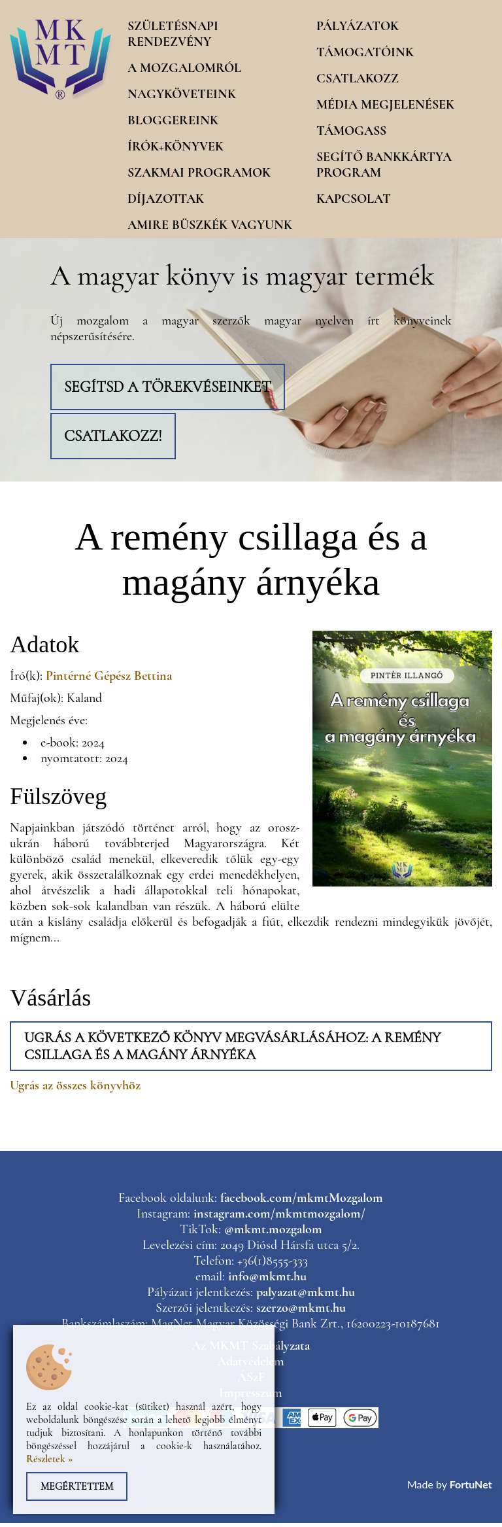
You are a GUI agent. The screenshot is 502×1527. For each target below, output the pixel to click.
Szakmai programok (199, 173)
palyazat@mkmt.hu (305, 1296)
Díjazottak (165, 199)
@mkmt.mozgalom (273, 1233)
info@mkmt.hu (267, 1280)
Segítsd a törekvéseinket (170, 387)
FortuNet (471, 1488)
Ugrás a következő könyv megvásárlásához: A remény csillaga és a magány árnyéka (232, 1050)
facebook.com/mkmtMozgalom (301, 1202)
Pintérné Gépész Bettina (109, 680)
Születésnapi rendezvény (172, 34)
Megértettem (77, 1486)
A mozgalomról (184, 68)
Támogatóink (365, 52)
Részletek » (49, 1459)
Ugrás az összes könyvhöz (75, 1089)
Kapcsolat (353, 199)
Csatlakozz (357, 78)
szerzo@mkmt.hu (301, 1312)
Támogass (351, 131)
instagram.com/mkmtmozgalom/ (279, 1217)
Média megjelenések (385, 105)
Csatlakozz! (115, 438)
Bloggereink (172, 120)
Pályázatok (357, 26)
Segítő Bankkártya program (384, 165)
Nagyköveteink (181, 94)
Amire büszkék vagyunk (209, 225)
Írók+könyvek (175, 146)
